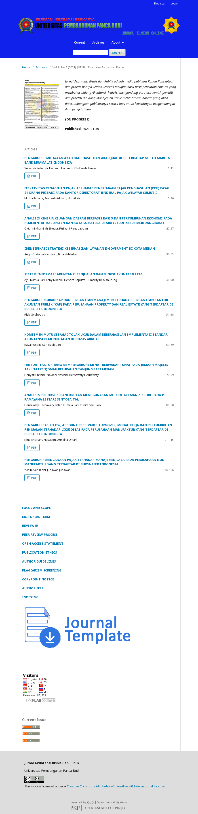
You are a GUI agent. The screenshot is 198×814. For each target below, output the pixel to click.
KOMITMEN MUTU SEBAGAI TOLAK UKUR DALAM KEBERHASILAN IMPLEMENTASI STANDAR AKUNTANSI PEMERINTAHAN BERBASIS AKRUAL (96, 336)
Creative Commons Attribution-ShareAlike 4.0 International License (116, 786)
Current (79, 42)
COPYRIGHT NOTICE (38, 579)
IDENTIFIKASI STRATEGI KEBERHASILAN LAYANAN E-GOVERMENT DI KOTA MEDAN (89, 248)
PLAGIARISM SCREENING (41, 570)
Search (117, 53)
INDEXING (30, 597)
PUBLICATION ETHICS (39, 552)
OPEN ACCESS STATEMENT (42, 543)
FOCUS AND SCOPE (36, 508)
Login (174, 3)
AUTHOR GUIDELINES (39, 561)
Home (26, 67)
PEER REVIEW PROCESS (40, 534)
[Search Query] (90, 52)
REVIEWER (30, 525)
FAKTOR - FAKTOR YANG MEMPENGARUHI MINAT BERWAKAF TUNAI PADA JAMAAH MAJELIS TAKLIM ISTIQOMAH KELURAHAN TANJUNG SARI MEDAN (96, 367)
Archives (98, 42)
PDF (33, 176)
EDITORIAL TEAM (36, 517)
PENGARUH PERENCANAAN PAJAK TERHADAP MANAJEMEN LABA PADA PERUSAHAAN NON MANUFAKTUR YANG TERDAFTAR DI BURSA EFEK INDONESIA (94, 462)
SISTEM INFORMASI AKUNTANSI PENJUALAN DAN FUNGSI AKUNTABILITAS (83, 274)
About (116, 42)
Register (160, 3)
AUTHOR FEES (32, 588)
